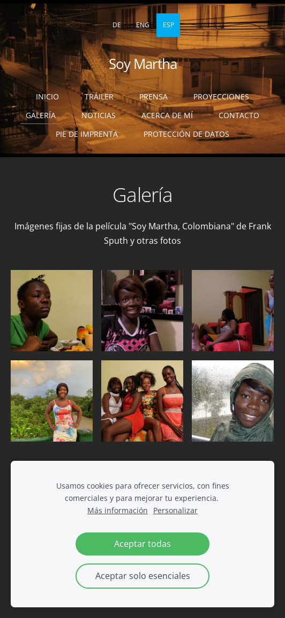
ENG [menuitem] (142, 24)
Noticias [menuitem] (98, 115)
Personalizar (175, 510)
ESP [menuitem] (168, 24)
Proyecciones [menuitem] (221, 96)
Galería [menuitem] (41, 115)
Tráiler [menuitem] (99, 96)
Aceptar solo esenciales (142, 576)
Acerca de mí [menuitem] (167, 115)
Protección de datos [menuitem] (186, 134)
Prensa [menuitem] (153, 96)
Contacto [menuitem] (239, 115)
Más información (117, 510)
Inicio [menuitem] (47, 96)
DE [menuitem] (116, 24)
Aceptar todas (142, 544)
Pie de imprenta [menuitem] (87, 134)
